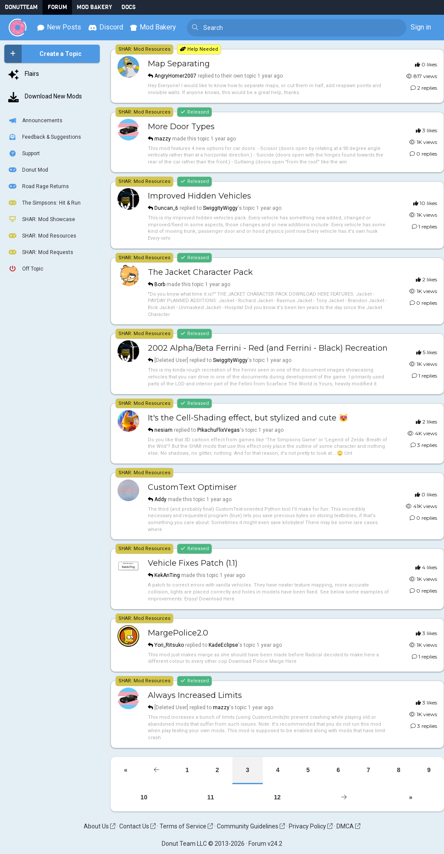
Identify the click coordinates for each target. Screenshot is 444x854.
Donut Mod (27, 170)
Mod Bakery (94, 7)
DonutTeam (21, 7)
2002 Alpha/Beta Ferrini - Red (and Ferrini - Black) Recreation (268, 348)
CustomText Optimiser (192, 487)
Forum (57, 7)
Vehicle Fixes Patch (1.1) (193, 563)
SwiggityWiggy (220, 208)
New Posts (59, 27)
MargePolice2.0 (178, 633)
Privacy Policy (311, 826)
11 (210, 797)
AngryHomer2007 (175, 76)
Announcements (34, 120)
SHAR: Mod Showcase (41, 219)
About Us (99, 826)
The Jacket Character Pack (200, 272)
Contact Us (137, 826)
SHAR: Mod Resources (41, 236)
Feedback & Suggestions (44, 137)
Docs (128, 7)
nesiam (163, 430)
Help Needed (199, 49)
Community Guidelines (251, 826)
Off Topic (25, 269)
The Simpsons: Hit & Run (44, 203)
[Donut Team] (17, 27)
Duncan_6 (166, 208)
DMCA (348, 826)
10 (143, 797)
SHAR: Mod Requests (40, 252)
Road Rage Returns (38, 186)
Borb (159, 284)
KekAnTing (167, 575)
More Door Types (181, 126)
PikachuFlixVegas (218, 430)
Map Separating (179, 63)
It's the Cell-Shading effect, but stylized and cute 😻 (248, 418)
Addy (160, 499)
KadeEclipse (223, 645)
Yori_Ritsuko (169, 645)
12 (277, 797)
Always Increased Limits (195, 695)
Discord (105, 27)
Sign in (421, 27)
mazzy (162, 139)
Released (194, 112)
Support (23, 153)
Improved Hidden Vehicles (199, 196)
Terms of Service (186, 826)
